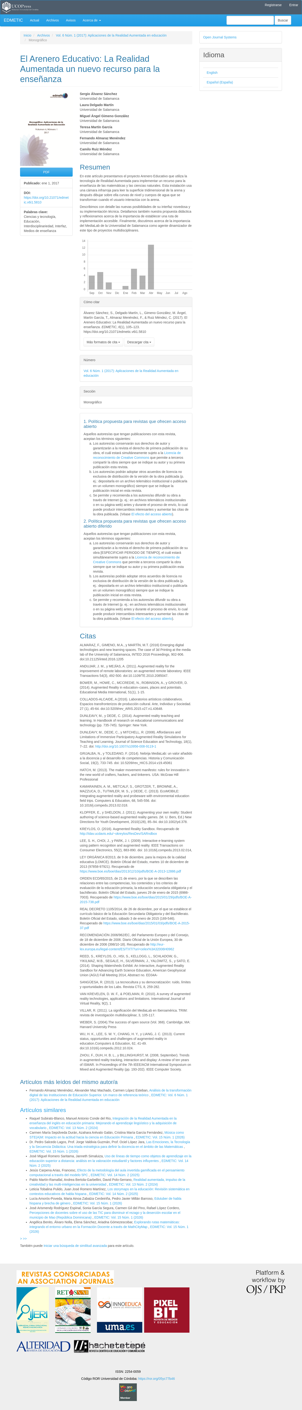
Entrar (293, 5)
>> (25, 1238)
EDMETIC (13, 20)
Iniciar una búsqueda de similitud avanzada (75, 1246)
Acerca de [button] (92, 20)
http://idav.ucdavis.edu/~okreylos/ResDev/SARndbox (118, 833)
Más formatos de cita (103, 342)
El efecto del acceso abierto (151, 514)
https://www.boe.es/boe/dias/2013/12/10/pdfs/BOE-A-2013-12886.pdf (130, 871)
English (212, 72)
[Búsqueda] (250, 20)
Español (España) (220, 82)
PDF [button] (46, 172)
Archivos (52, 20)
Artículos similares (43, 1110)
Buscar (283, 20)
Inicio (27, 35)
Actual (34, 20)
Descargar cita (139, 342)
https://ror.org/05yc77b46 (156, 1379)
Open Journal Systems (220, 37)
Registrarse (273, 5)
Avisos (71, 20)
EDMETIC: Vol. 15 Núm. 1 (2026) (160, 1137)
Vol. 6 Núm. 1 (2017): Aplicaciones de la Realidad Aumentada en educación (111, 35)
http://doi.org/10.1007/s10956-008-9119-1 (125, 746)
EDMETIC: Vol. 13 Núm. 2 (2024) (73, 1128)
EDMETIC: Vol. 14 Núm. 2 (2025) (115, 1175)
